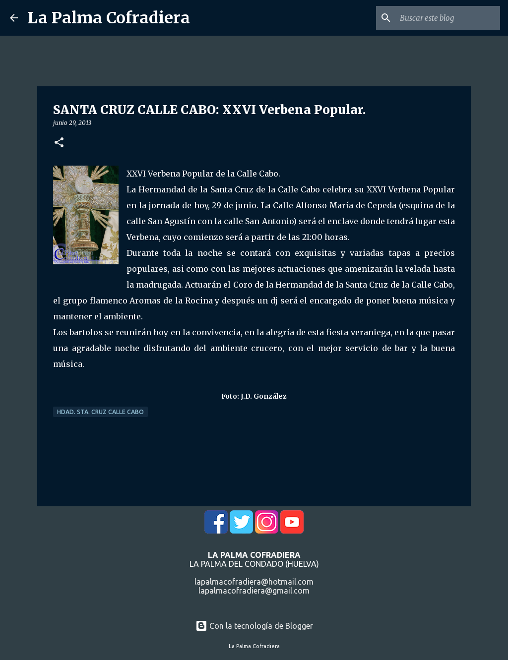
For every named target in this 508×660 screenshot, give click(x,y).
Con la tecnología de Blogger (254, 625)
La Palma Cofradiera (109, 18)
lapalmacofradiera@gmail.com (254, 590)
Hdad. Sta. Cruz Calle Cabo (100, 412)
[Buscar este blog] (448, 18)
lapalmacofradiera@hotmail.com (254, 581)
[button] (59, 143)
